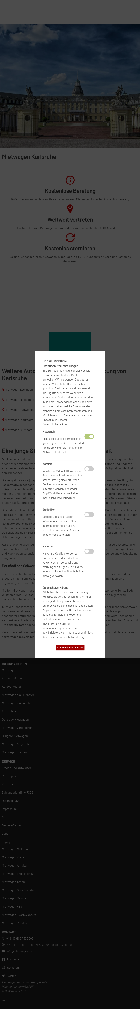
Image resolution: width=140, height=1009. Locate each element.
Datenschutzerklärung (55, 424)
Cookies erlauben (70, 647)
